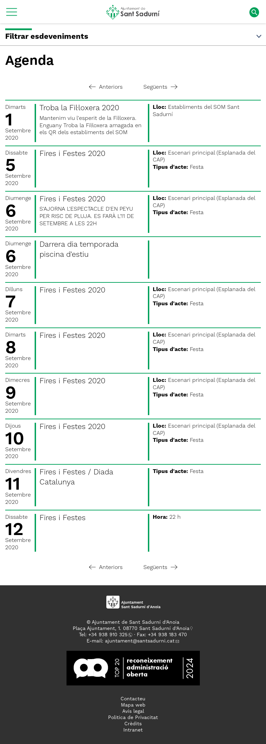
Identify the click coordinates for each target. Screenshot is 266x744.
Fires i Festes (62, 518)
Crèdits (133, 723)
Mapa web (133, 705)
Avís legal (133, 711)
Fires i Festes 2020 (72, 154)
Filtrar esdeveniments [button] (134, 37)
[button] (11, 14)
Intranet (133, 730)
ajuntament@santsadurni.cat (140, 641)
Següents (160, 87)
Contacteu (133, 699)
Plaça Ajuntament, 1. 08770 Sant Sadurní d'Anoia (131, 628)
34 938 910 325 (109, 634)
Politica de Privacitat (133, 717)
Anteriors (106, 87)
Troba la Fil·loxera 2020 (79, 108)
